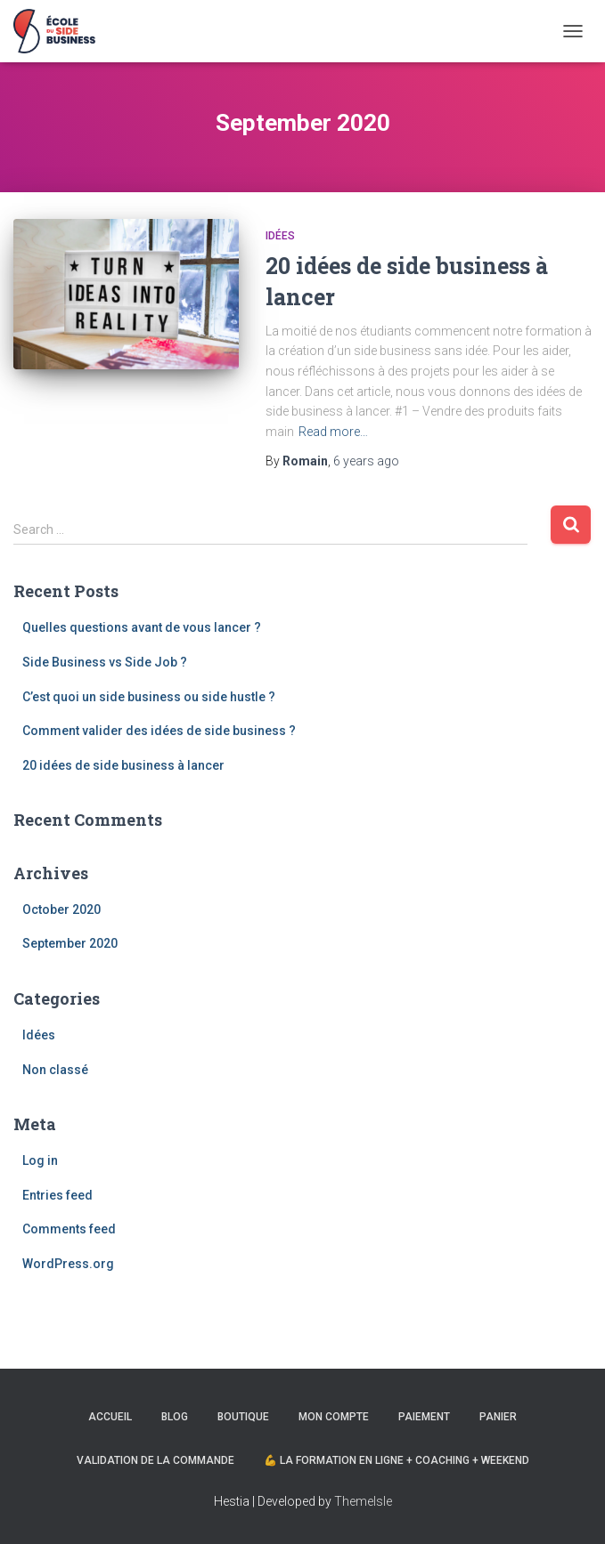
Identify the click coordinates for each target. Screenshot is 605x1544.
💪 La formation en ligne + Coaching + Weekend (396, 1460)
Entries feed (57, 1195)
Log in (40, 1160)
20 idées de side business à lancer (123, 765)
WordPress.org (68, 1264)
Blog (174, 1417)
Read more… (333, 431)
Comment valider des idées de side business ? (159, 730)
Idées (280, 236)
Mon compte (333, 1417)
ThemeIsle (363, 1501)
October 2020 (61, 909)
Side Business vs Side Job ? (104, 662)
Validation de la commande (155, 1460)
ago (366, 461)
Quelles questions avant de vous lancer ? (141, 627)
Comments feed (69, 1229)
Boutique (243, 1417)
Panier (498, 1417)
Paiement (424, 1417)
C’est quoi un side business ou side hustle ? (148, 697)
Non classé (55, 1070)
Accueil (110, 1417)
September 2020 (70, 943)
